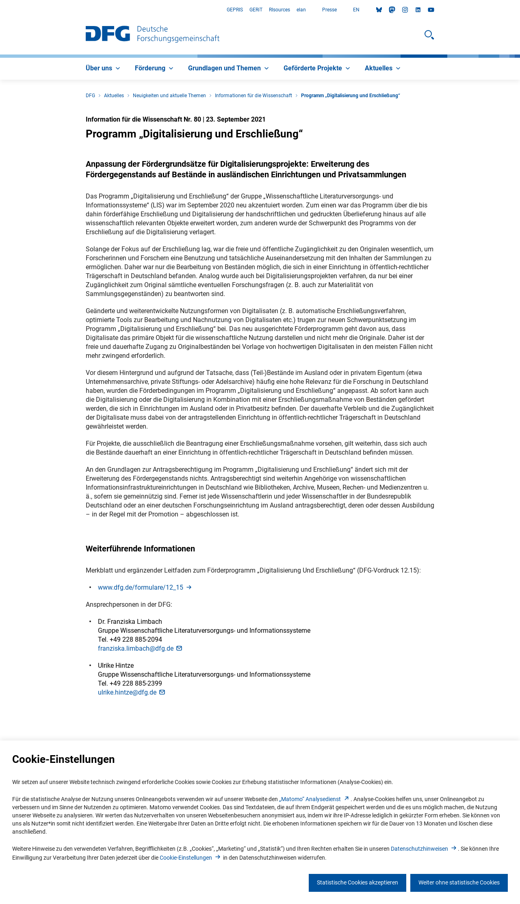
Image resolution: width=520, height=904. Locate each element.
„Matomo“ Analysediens (315, 799)
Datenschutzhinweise (424, 848)
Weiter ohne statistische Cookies (459, 882)
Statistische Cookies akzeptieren (357, 882)
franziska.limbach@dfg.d (140, 648)
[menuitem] (104, 69)
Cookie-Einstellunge (191, 857)
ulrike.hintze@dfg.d (132, 692)
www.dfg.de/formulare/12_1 (145, 587)
